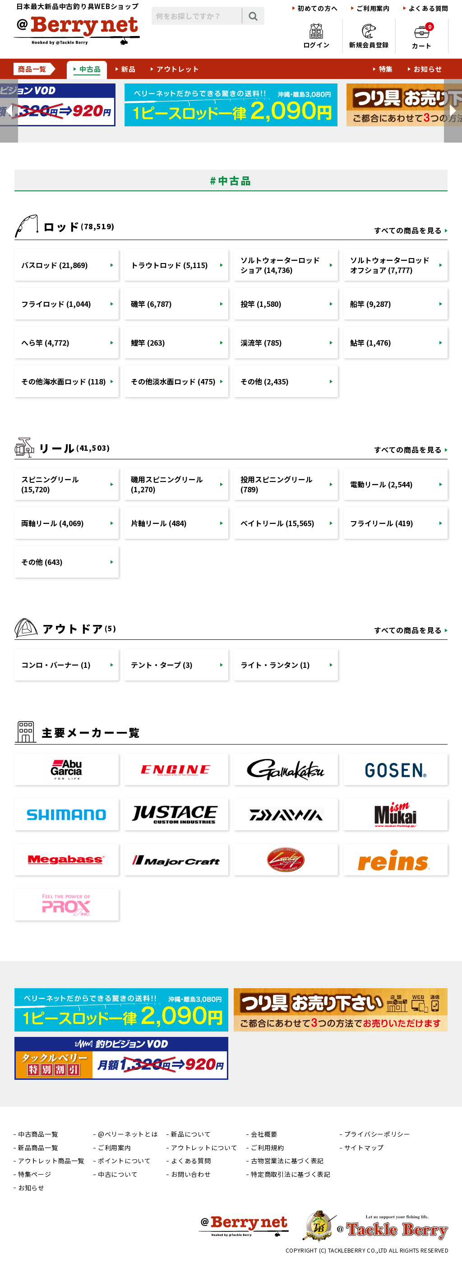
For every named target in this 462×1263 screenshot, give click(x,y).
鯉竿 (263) (148, 342)
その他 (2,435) (264, 381)
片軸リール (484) (159, 523)
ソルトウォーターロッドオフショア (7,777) (390, 264)
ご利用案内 (373, 8)
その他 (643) (42, 561)
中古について (118, 1174)
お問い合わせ (191, 1174)
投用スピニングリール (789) (276, 484)
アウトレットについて (204, 1147)
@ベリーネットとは (127, 1134)
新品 (128, 69)
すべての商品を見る (408, 230)
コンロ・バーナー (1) (56, 664)
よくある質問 (428, 8)
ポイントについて (124, 1161)
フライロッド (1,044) (56, 303)
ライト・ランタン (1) (275, 664)
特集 (386, 69)
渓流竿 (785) (261, 342)
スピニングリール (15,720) (50, 484)
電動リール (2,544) (381, 484)
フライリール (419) (381, 523)
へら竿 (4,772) (45, 342)
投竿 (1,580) (261, 303)
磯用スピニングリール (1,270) (167, 484)
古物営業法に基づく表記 (287, 1161)
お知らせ (428, 69)
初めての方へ (317, 8)
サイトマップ (364, 1147)
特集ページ (34, 1174)
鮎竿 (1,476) (370, 342)
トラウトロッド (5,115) (169, 264)
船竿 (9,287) (370, 303)
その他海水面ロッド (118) (63, 381)
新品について (191, 1134)
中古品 (90, 69)
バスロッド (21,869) (54, 264)
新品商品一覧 (38, 1147)
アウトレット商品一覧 (51, 1161)
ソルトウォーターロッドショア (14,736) (280, 264)
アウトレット (178, 69)
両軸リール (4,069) (52, 523)
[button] (9, 111)
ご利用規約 (267, 1147)
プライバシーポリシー (377, 1134)
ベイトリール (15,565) (277, 523)
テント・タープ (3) (162, 664)
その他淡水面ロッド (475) (173, 381)
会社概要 (264, 1134)
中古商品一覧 (38, 1134)
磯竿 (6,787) (151, 303)
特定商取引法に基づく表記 (290, 1174)
